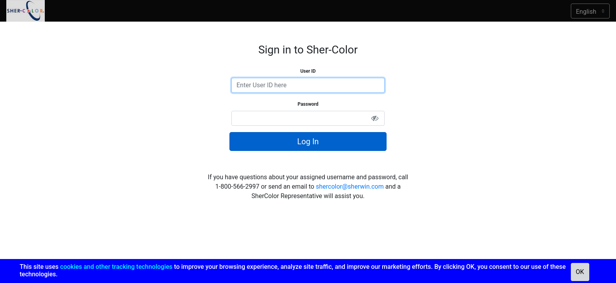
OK (580, 272)
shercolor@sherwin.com (350, 186)
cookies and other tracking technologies (116, 266)
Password (307, 104)
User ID (307, 71)
